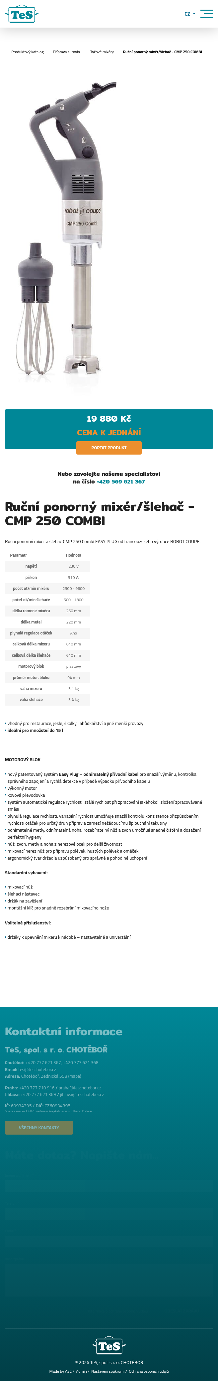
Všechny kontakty (40, 1127)
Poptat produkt (109, 448)
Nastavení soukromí (107, 1371)
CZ (188, 13)
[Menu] (206, 14)
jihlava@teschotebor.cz (84, 1093)
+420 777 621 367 (44, 1061)
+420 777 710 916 (37, 1086)
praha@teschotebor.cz (82, 1086)
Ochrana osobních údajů (150, 1371)
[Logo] (21, 14)
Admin (80, 1371)
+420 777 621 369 (39, 1093)
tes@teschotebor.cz (37, 1068)
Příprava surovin (65, 52)
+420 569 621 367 (121, 481)
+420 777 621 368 (82, 1061)
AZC (66, 1371)
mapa (74, 1075)
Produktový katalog (24, 52)
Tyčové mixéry (101, 52)
